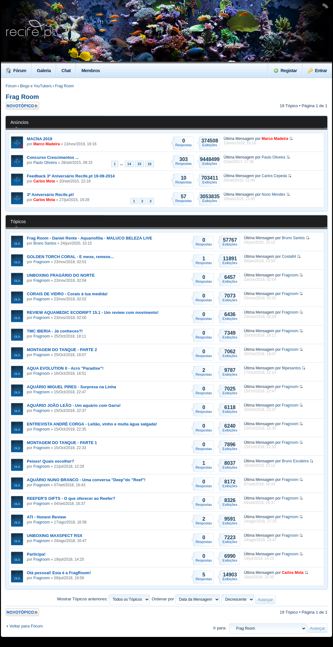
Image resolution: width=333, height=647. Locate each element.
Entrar (317, 70)
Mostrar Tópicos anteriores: (103, 599)
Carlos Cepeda (274, 176)
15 (139, 164)
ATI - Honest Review (46, 517)
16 (149, 164)
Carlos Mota (44, 181)
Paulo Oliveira (45, 162)
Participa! (36, 554)
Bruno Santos (44, 243)
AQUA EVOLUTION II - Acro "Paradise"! (65, 368)
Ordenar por (186, 599)
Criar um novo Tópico (22, 106)
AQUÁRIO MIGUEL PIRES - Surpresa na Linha (71, 386)
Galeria (44, 70)
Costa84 (289, 256)
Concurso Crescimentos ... (53, 157)
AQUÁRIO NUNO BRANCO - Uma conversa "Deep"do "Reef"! (86, 479)
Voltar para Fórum (26, 626)
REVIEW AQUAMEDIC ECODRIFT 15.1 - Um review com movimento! (93, 312)
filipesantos (291, 368)
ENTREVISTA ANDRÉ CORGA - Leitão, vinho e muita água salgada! (92, 424)
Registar (285, 70)
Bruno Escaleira (295, 461)
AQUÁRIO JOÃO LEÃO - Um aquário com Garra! (74, 405)
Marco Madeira (46, 144)
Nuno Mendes (273, 194)
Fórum (16, 70)
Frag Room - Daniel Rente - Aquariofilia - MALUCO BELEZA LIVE (89, 238)
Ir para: (219, 628)
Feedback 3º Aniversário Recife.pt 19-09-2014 (71, 176)
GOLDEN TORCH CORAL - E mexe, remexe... (70, 256)
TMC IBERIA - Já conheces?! (55, 331)
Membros (90, 70)
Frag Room (64, 86)
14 (129, 164)
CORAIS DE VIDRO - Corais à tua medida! (67, 294)
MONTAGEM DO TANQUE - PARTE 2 (62, 349)
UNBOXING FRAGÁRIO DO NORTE (61, 275)
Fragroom (41, 262)
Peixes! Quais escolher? (50, 461)
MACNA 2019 (39, 138)
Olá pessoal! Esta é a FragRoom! (59, 572)
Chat (66, 70)
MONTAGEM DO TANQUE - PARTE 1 (62, 442)
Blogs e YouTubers (35, 86)
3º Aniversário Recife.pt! (50, 194)
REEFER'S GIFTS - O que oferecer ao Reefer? (71, 498)
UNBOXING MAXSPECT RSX (54, 535)
